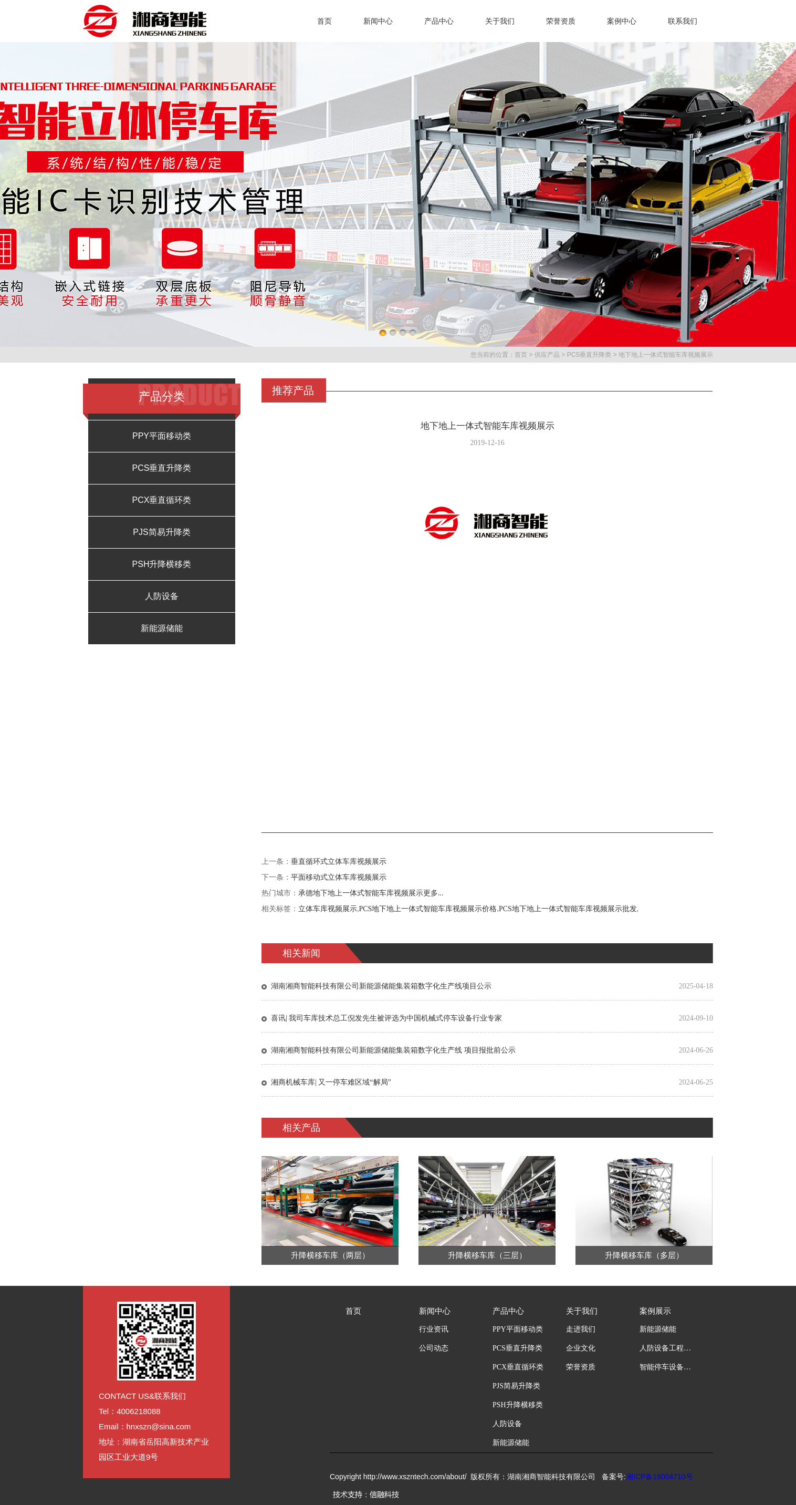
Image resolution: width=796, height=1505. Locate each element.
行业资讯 (433, 1329)
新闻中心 (378, 21)
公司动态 (433, 1348)
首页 (324, 21)
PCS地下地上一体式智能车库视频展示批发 (568, 909)
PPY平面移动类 (161, 435)
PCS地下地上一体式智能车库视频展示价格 (428, 909)
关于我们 (500, 21)
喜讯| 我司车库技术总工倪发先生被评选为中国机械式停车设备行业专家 (386, 1018)
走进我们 (580, 1329)
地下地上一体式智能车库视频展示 (666, 354)
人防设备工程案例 (666, 1348)
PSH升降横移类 (162, 564)
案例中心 (621, 21)
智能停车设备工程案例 (666, 1367)
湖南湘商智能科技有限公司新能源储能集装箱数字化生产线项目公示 (381, 986)
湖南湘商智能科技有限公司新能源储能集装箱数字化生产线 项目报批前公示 (393, 1050)
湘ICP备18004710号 (659, 1476)
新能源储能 (162, 628)
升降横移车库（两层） (330, 1255)
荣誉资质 (560, 21)
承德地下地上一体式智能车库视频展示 (360, 893)
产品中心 (439, 21)
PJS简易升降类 (161, 532)
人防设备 (162, 596)
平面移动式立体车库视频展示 (338, 877)
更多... (433, 893)
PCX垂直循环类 (162, 500)
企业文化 (580, 1348)
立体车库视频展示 (327, 909)
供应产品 (547, 354)
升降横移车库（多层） (644, 1255)
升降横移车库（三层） (487, 1255)
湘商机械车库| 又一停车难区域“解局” (331, 1082)
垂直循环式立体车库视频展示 (338, 861)
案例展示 (655, 1311)
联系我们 (682, 21)
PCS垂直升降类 (589, 354)
